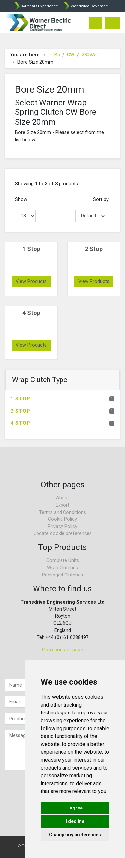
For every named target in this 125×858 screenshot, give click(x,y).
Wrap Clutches (62, 568)
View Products (31, 281)
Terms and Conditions (62, 512)
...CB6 (54, 55)
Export (62, 505)
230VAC (90, 55)
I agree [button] (75, 807)
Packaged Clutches (62, 575)
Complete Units (62, 560)
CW (70, 55)
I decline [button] (75, 821)
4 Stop (62, 423)
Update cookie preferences (63, 533)
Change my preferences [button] (75, 834)
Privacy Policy (62, 526)
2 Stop (62, 411)
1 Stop (62, 398)
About (62, 498)
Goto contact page (62, 650)
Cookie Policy (62, 519)
